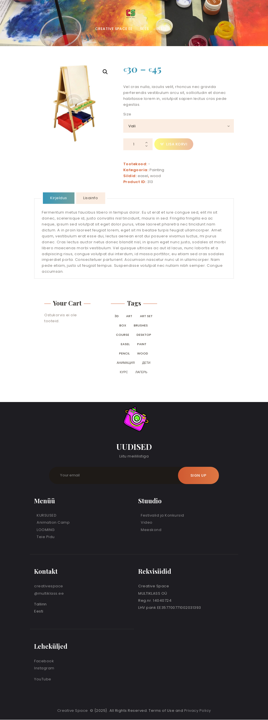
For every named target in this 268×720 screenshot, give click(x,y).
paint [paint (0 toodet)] (141, 344)
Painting (157, 170)
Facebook (44, 661)
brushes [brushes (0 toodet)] (141, 325)
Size (127, 114)
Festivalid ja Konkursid (162, 515)
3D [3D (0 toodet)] (117, 316)
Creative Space (73, 710)
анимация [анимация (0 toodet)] (126, 362)
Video (147, 522)
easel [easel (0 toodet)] (125, 344)
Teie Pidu (46, 537)
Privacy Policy (197, 710)
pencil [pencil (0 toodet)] (124, 353)
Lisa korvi (176, 144)
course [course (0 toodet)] (122, 334)
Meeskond (151, 529)
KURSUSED (46, 515)
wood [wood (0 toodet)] (142, 353)
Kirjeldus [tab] (58, 198)
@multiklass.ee (49, 593)
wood (155, 176)
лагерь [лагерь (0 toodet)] (141, 372)
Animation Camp (53, 522)
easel (143, 176)
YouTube (42, 679)
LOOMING (46, 529)
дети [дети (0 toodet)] (146, 362)
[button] (105, 72)
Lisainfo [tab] (90, 198)
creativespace (48, 586)
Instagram (44, 668)
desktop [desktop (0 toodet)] (144, 334)
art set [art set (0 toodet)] (146, 316)
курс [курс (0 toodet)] (124, 372)
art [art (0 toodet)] (129, 316)
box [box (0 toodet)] (122, 325)
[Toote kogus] (138, 144)
